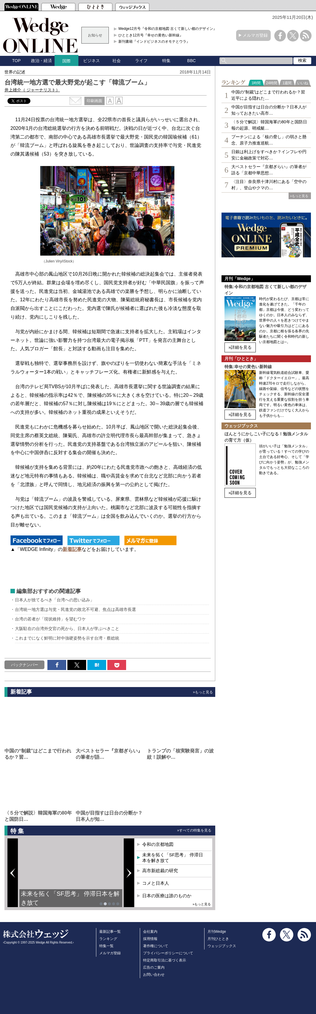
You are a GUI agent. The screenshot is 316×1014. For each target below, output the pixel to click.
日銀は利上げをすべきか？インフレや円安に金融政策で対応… (268, 154)
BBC (191, 60)
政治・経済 (41, 60)
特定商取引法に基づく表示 (164, 960)
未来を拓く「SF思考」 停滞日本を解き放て (70, 898)
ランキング (108, 939)
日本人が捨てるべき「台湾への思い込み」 (54, 599)
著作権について (155, 946)
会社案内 (150, 932)
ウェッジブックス (221, 946)
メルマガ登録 (255, 35)
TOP (16, 60)
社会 (116, 60)
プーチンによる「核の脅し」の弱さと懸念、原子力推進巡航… (268, 139)
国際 (66, 61)
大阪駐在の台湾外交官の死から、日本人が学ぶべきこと (67, 628)
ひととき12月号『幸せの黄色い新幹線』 (150, 35)
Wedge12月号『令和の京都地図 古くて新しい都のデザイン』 (167, 29)
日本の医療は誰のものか (166, 895)
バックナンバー (24, 665)
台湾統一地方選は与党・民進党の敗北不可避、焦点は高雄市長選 (75, 609)
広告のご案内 (154, 967)
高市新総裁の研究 (160, 870)
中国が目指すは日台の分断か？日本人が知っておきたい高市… (268, 110)
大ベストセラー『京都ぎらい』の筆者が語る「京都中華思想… (268, 169)
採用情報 (150, 939)
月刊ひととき (218, 939)
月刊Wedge (216, 932)
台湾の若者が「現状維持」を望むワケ (50, 619)
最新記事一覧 (110, 932)
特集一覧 (106, 946)
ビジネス (91, 60)
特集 (166, 60)
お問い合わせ (154, 974)
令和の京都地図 (158, 844)
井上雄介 (32, 89)
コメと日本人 (155, 883)
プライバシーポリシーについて (168, 953)
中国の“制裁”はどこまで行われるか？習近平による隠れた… (268, 95)
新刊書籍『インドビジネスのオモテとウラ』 (154, 41)
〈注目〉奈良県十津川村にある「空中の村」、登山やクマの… (268, 184)
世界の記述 (14, 72)
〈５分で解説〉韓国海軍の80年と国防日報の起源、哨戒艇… (269, 124)
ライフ (141, 60)
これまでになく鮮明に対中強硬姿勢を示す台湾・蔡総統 (67, 638)
